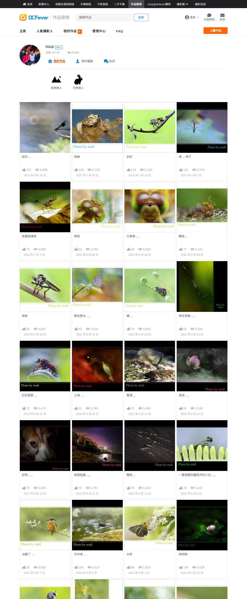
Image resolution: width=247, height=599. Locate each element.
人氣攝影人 (44, 31)
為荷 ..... (184, 395)
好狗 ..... (27, 475)
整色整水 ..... (82, 315)
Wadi (50, 47)
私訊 (112, 61)
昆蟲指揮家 (29, 236)
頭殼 (77, 236)
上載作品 (215, 30)
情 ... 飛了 (185, 156)
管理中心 (99, 31)
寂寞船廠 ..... (82, 475)
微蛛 (77, 156)
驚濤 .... (131, 395)
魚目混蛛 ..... (187, 315)
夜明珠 (183, 554)
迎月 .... (27, 156)
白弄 (129, 554)
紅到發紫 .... (29, 395)
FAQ (119, 31)
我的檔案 (87, 61)
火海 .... (79, 395)
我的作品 (72, 31)
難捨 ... (183, 236)
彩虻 (129, 156)
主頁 (23, 31)
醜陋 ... (131, 475)
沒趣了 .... (28, 554)
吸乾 (25, 315)
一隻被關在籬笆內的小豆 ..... (197, 475)
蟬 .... (130, 315)
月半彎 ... (80, 554)
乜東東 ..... (133, 236)
